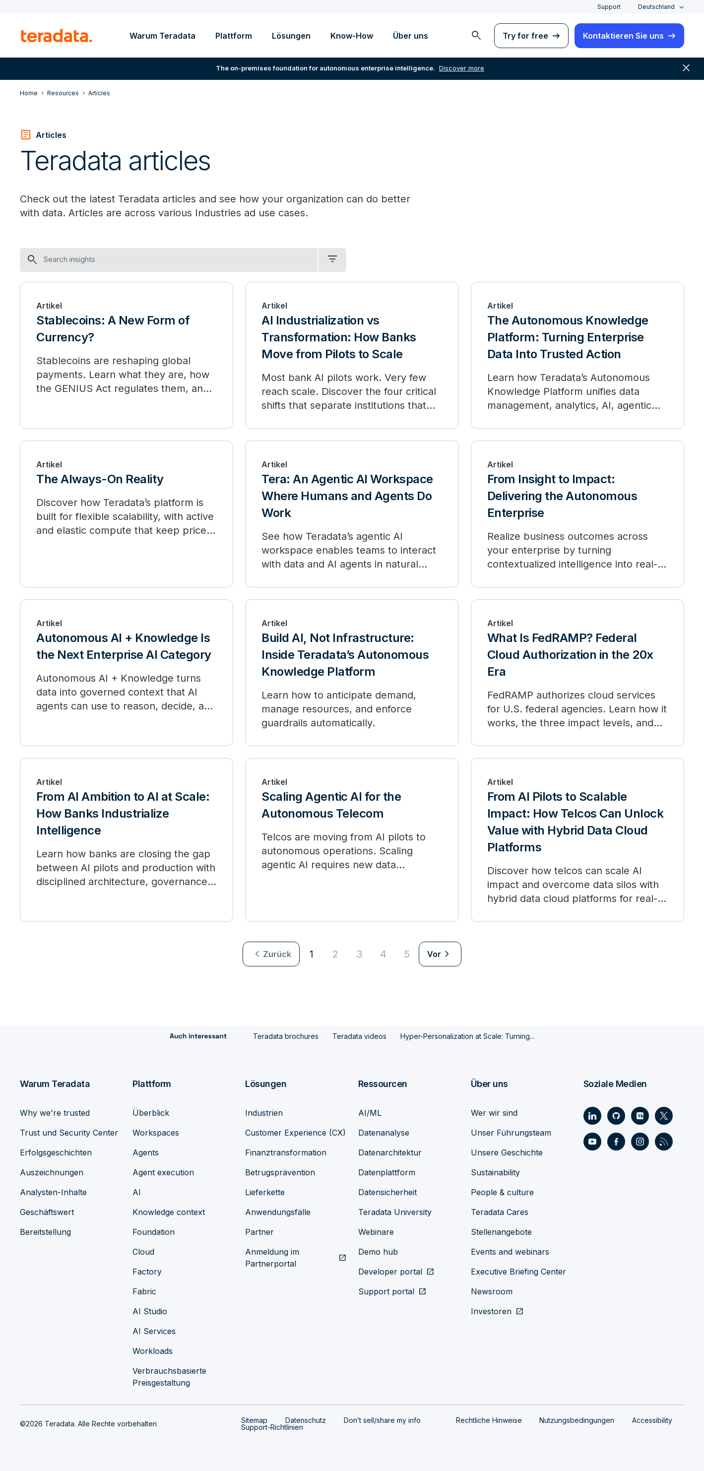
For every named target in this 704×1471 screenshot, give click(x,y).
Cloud (143, 1251)
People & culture (502, 1192)
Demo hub (378, 1251)
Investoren (491, 1311)
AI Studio (149, 1311)
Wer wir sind (494, 1112)
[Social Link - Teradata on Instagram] (640, 1141)
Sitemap (254, 1419)
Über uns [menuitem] (410, 36)
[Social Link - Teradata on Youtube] (592, 1141)
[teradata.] (56, 36)
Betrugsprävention (280, 1172)
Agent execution (163, 1172)
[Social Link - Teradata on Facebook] (616, 1141)
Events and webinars (510, 1251)
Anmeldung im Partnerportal (272, 1257)
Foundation (153, 1231)
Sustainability (495, 1172)
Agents (145, 1152)
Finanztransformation (285, 1152)
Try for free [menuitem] (525, 36)
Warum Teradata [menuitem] (162, 36)
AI (136, 1192)
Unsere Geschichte (507, 1152)
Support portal (386, 1291)
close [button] (686, 69)
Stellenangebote (501, 1231)
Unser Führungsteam (511, 1132)
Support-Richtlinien (272, 1426)
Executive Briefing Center (518, 1271)
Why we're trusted (55, 1112)
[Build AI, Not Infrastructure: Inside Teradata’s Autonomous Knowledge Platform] (351, 672)
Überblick (150, 1112)
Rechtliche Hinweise (489, 1419)
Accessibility (652, 1419)
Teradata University (395, 1211)
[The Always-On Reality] (126, 514)
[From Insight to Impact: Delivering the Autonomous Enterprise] (577, 514)
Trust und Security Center (69, 1132)
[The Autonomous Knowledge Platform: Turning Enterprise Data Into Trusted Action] (577, 355)
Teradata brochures (286, 1036)
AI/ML (370, 1112)
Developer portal (390, 1271)
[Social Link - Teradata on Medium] (640, 1115)
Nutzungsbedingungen (576, 1419)
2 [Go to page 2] (335, 954)
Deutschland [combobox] (656, 6)
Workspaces (155, 1132)
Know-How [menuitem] (351, 36)
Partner (259, 1231)
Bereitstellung (45, 1231)
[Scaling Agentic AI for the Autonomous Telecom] (351, 840)
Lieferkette (265, 1192)
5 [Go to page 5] (407, 954)
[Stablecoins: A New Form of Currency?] (126, 355)
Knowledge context (168, 1211)
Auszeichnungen (51, 1172)
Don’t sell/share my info (382, 1419)
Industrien (264, 1112)
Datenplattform (386, 1172)
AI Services (154, 1331)
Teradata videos (359, 1036)
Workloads (152, 1350)
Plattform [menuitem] (233, 36)
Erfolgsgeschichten (56, 1152)
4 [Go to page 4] (383, 954)
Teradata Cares (499, 1211)
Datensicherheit (387, 1192)
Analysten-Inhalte (53, 1192)
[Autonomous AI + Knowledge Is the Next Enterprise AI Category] (126, 672)
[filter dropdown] (332, 260)
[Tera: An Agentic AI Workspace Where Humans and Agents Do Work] (351, 514)
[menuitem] (476, 36)
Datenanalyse (383, 1132)
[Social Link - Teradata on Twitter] (664, 1115)
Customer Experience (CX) (295, 1132)
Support (609, 6)
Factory (147, 1271)
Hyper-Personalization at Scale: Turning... (467, 1036)
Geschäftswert (47, 1211)
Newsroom (491, 1291)
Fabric (144, 1291)
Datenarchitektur (390, 1152)
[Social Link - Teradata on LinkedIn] (592, 1115)
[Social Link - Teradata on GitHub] (616, 1115)
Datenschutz (305, 1419)
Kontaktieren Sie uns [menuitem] (623, 36)
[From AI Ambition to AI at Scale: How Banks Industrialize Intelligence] (126, 840)
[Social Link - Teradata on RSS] (664, 1141)
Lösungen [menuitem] (291, 36)
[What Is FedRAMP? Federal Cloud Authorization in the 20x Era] (577, 672)
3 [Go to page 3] (359, 954)
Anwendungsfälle (278, 1211)
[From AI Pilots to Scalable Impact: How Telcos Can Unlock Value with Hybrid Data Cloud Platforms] (577, 840)
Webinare (376, 1231)
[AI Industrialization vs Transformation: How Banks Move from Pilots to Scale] (351, 355)
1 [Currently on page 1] (312, 954)
